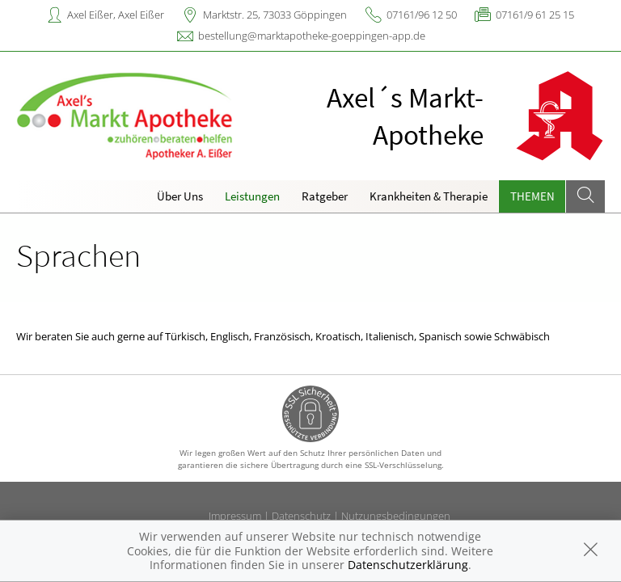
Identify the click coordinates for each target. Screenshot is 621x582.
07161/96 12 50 (422, 14)
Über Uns (180, 196)
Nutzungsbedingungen (395, 515)
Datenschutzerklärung (408, 564)
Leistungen (252, 196)
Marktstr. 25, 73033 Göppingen (275, 14)
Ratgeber (325, 196)
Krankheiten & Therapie (429, 196)
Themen (532, 196)
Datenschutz (301, 515)
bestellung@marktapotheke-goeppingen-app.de (311, 35)
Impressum (235, 515)
